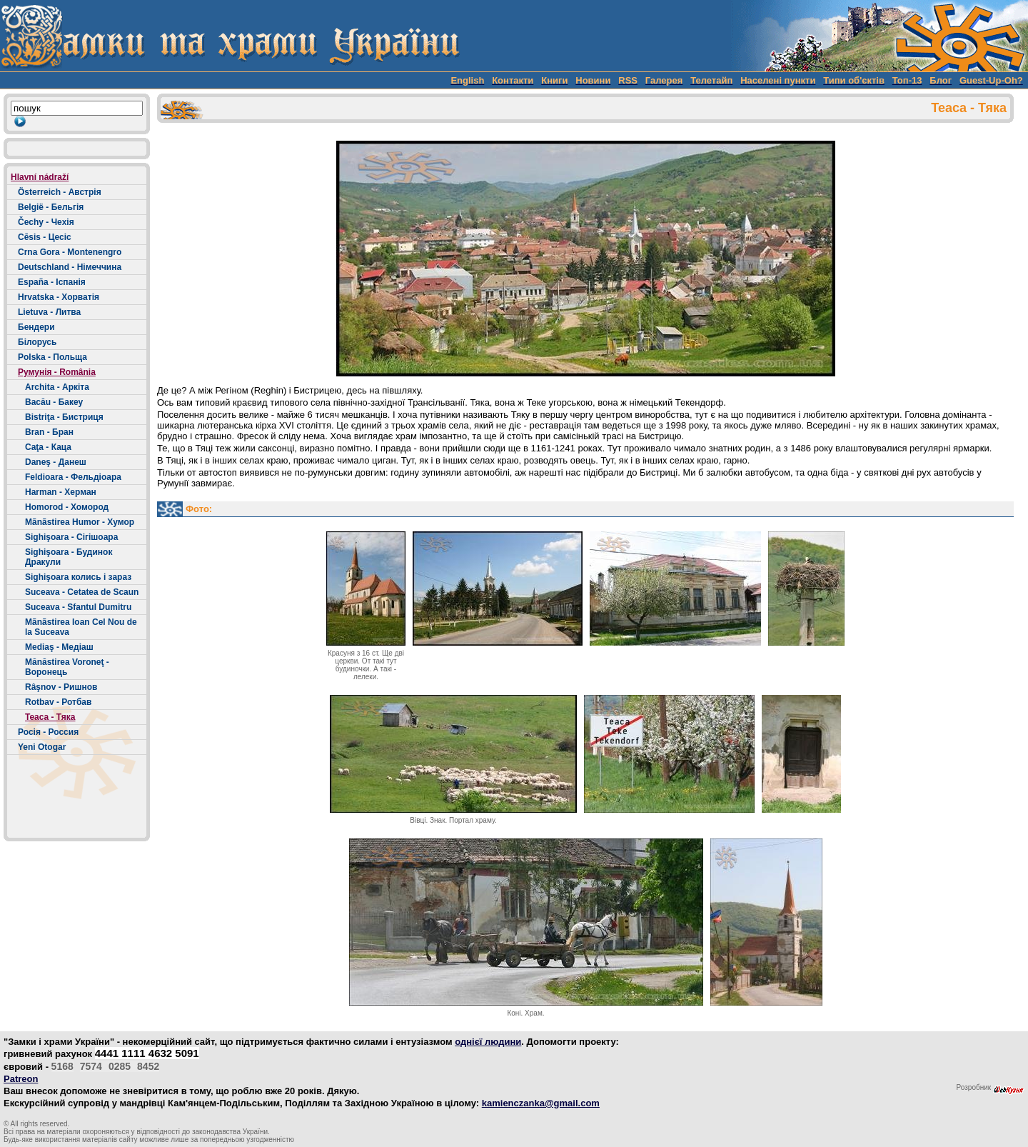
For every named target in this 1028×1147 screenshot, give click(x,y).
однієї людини (488, 1041)
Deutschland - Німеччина (69, 267)
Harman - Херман (60, 492)
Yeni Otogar (42, 747)
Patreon (21, 1078)
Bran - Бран (49, 432)
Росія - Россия (48, 732)
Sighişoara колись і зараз (78, 577)
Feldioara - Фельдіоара (73, 477)
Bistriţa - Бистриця (64, 417)
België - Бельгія (51, 207)
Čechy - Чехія (46, 222)
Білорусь (37, 342)
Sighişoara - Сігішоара (71, 537)
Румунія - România (57, 372)
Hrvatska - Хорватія (58, 297)
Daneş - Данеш (55, 462)
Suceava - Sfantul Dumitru (78, 607)
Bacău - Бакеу (54, 402)
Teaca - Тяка (50, 717)
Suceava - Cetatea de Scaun (81, 592)
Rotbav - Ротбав (58, 702)
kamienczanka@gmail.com (541, 1103)
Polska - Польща (52, 357)
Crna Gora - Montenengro (69, 252)
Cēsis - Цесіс (44, 237)
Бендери (36, 327)
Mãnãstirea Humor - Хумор (79, 522)
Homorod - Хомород (67, 507)
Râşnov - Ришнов (61, 687)
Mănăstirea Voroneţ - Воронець (67, 667)
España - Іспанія (52, 282)
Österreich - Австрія (59, 192)
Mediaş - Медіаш (59, 647)
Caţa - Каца (48, 447)
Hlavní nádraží (40, 177)
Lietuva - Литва (49, 312)
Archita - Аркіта (57, 387)
